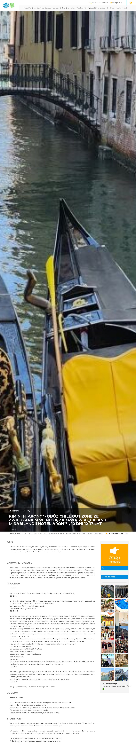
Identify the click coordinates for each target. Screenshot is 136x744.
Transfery (99, 8)
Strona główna (15, 538)
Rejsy (104, 8)
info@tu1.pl (117, 2)
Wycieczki (110, 8)
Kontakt (45, 8)
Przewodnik (75, 8)
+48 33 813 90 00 (100, 2)
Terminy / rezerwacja (114, 560)
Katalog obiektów (69, 13)
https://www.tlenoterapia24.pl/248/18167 (117, 691)
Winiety (61, 8)
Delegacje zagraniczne (87, 8)
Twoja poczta (53, 8)
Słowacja (67, 8)
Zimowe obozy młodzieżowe (53, 13)
